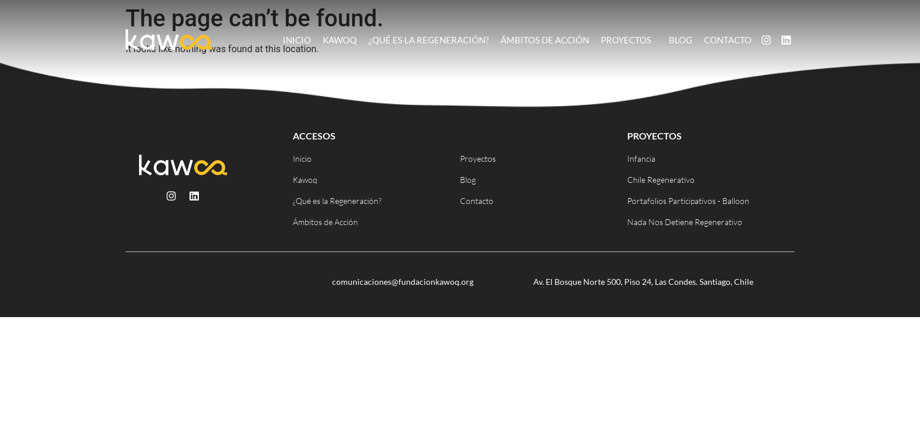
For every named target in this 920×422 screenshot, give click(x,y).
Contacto (728, 40)
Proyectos (629, 40)
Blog (680, 40)
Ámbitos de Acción (544, 40)
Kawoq (340, 40)
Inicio (297, 40)
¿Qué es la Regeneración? (428, 40)
